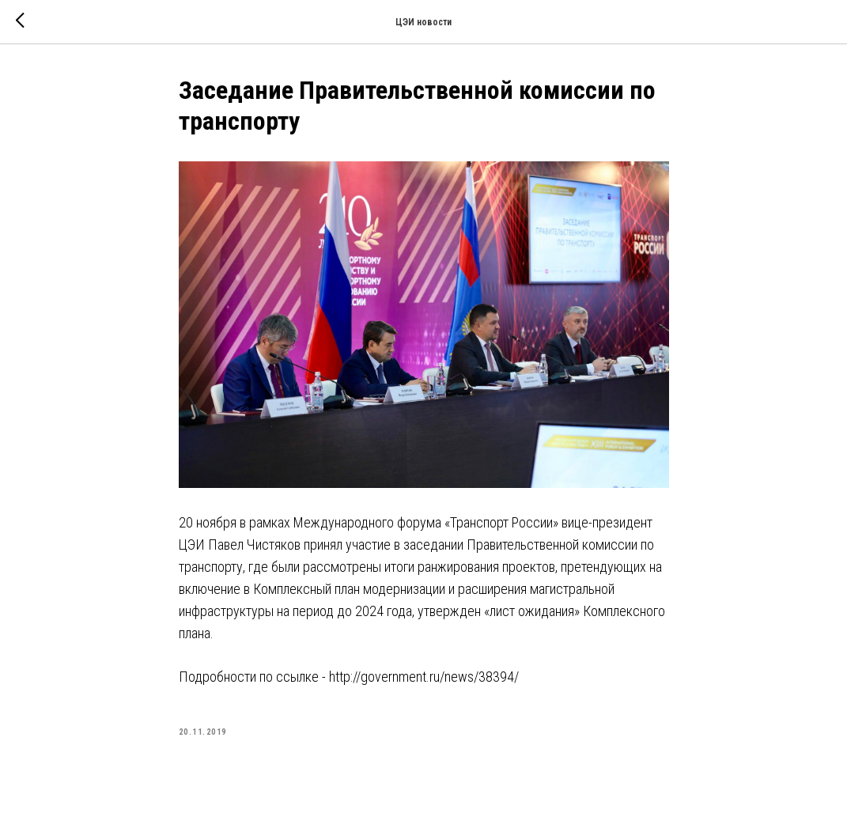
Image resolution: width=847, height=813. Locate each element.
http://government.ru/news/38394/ (424, 676)
